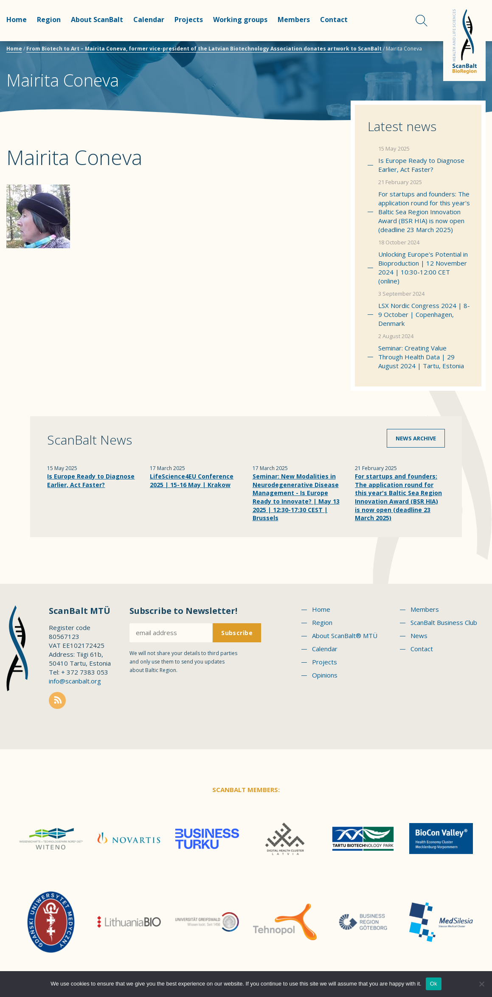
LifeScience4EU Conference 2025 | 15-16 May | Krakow (191, 480)
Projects (188, 19)
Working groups (240, 19)
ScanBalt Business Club (443, 622)
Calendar (148, 19)
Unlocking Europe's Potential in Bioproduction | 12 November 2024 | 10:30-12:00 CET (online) (423, 267)
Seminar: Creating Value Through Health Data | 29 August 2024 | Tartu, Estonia (421, 357)
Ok (433, 983)
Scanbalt (464, 40)
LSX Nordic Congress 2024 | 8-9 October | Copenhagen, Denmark (424, 314)
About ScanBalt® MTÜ (344, 635)
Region (49, 19)
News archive (416, 438)
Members (294, 19)
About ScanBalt (97, 19)
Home (16, 19)
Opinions (324, 675)
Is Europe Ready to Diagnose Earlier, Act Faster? (421, 165)
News (418, 635)
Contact (334, 19)
